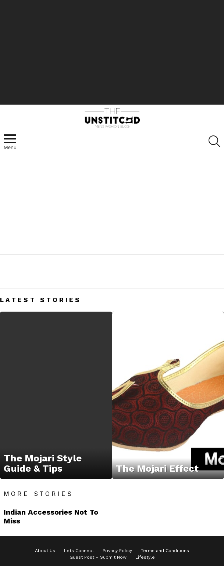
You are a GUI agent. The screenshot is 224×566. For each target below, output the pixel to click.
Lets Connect (79, 550)
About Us (45, 550)
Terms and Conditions (165, 550)
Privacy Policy (117, 550)
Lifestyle (145, 557)
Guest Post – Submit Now (98, 557)
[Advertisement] (112, 51)
